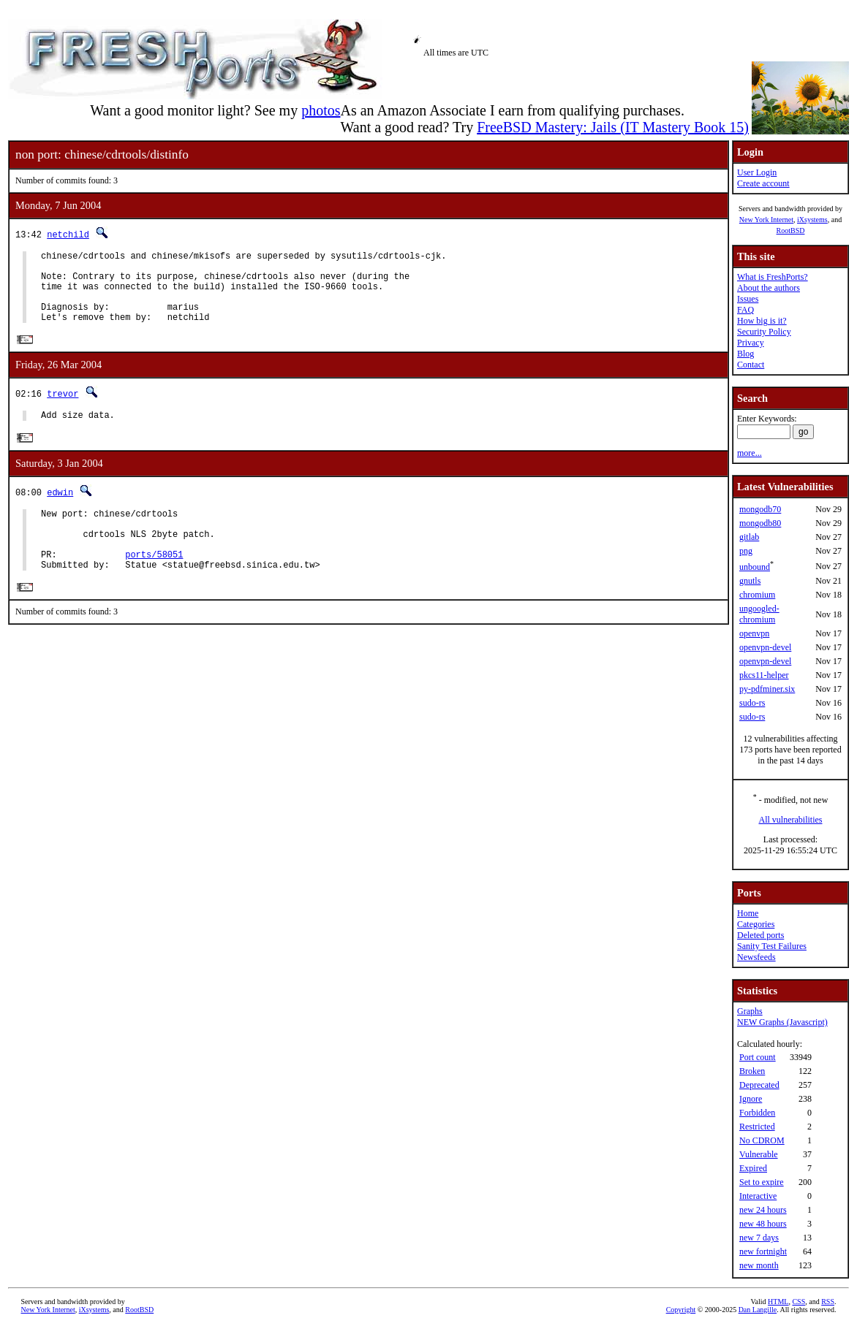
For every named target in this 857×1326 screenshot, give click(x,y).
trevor (62, 409)
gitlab (749, 537)
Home (747, 913)
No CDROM (762, 1140)
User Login (757, 172)
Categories (755, 924)
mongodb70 (760, 509)
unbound (754, 567)
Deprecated (759, 1085)
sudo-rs (752, 703)
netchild (68, 234)
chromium (757, 595)
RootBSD (791, 230)
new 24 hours (763, 1210)
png (745, 551)
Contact (750, 364)
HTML (778, 1302)
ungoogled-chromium (759, 614)
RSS (827, 1302)
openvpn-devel (765, 647)
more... (749, 453)
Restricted (757, 1126)
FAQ (745, 310)
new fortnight (763, 1251)
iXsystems (812, 220)
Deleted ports (760, 935)
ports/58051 (154, 583)
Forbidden (757, 1113)
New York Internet (766, 220)
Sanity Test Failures (772, 946)
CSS (798, 1302)
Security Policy (764, 332)
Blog (745, 353)
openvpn (754, 633)
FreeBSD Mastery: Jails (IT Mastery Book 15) (613, 127)
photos (320, 110)
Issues (747, 299)
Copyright (681, 1310)
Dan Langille (758, 1310)
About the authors (768, 288)
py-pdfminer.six (767, 689)
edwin (60, 510)
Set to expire (761, 1182)
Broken (752, 1071)
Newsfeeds (756, 957)
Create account (763, 183)
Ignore (750, 1099)
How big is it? (762, 321)
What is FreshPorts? (772, 277)
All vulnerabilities (791, 820)
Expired (753, 1168)
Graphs (750, 1011)
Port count (757, 1057)
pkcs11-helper (764, 675)
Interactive (758, 1196)
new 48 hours (763, 1224)
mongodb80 (760, 523)
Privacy (750, 343)
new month (759, 1265)
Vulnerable (758, 1154)
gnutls (749, 581)
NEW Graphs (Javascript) (782, 1022)
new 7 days (759, 1237)
